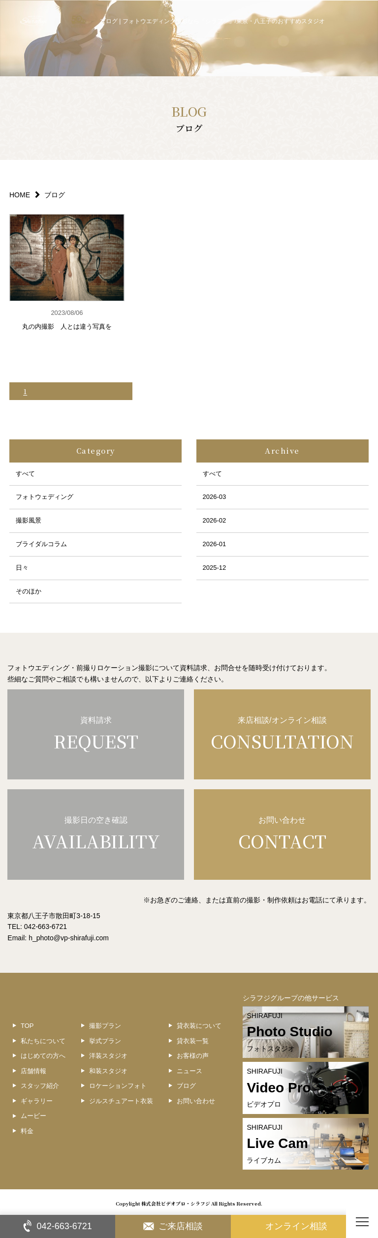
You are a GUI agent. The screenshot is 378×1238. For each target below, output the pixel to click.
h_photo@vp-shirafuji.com (69, 938)
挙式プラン (105, 1041)
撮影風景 (28, 520)
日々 (22, 567)
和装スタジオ (108, 1071)
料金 (27, 1131)
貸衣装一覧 (193, 1041)
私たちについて (43, 1041)
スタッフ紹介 (40, 1085)
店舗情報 (33, 1071)
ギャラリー (37, 1101)
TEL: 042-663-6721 (37, 926)
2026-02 (214, 520)
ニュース (189, 1071)
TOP (27, 1025)
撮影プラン (105, 1025)
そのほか (28, 591)
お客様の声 (193, 1055)
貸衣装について (199, 1025)
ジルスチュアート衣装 (121, 1101)
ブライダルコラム (41, 544)
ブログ (186, 1085)
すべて (25, 473)
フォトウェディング (44, 496)
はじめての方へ (43, 1055)
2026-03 (214, 496)
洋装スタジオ (108, 1055)
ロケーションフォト (118, 1085)
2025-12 (214, 567)
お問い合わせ (196, 1101)
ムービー (33, 1115)
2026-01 (214, 544)
